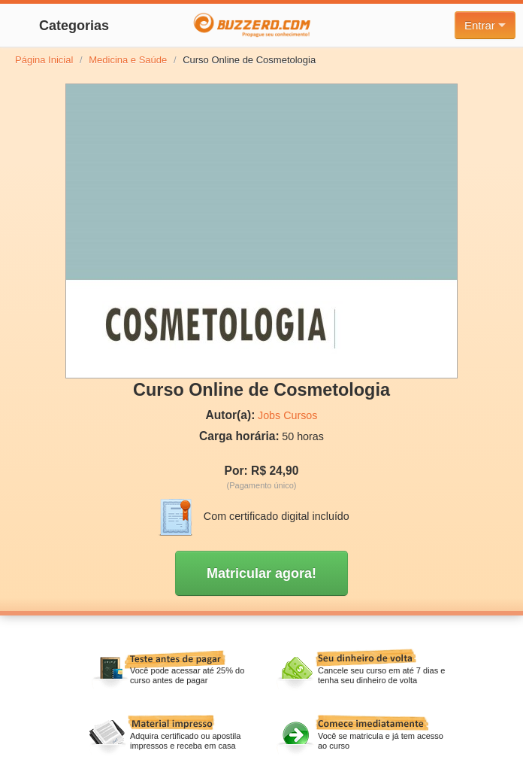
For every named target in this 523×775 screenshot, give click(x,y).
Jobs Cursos (287, 415)
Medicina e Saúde (128, 59)
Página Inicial (44, 59)
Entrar (485, 25)
